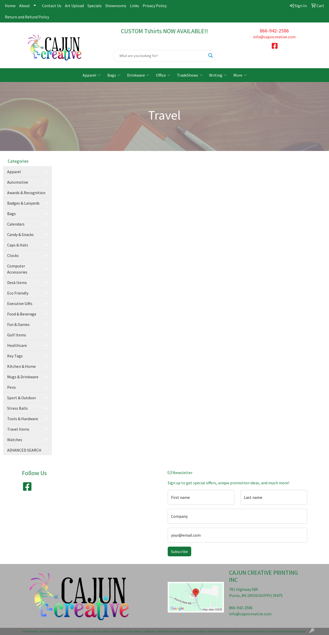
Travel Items (18, 429)
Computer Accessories (17, 269)
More (240, 75)
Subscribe (179, 551)
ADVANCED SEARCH (24, 450)
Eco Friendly (17, 293)
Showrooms (115, 5)
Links (134, 5)
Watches (14, 439)
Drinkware (138, 75)
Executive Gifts (19, 303)
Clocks (13, 255)
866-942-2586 (274, 30)
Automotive (17, 182)
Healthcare (17, 345)
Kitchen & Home (21, 366)
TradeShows (189, 75)
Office (163, 75)
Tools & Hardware (22, 418)
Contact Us (51, 5)
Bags (113, 75)
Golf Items (16, 334)
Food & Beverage (21, 313)
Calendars (16, 224)
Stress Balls (17, 408)
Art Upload (74, 5)
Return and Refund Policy (27, 16)
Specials (94, 5)
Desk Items (17, 282)
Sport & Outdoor (21, 397)
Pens (11, 387)
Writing (218, 75)
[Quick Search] (159, 56)
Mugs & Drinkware (22, 376)
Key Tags (15, 355)
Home (10, 5)
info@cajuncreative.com (274, 36)
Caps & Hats (17, 245)
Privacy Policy (155, 5)
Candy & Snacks (20, 234)
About (24, 5)
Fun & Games (18, 324)
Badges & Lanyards (23, 203)
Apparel (92, 75)
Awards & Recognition (26, 192)
